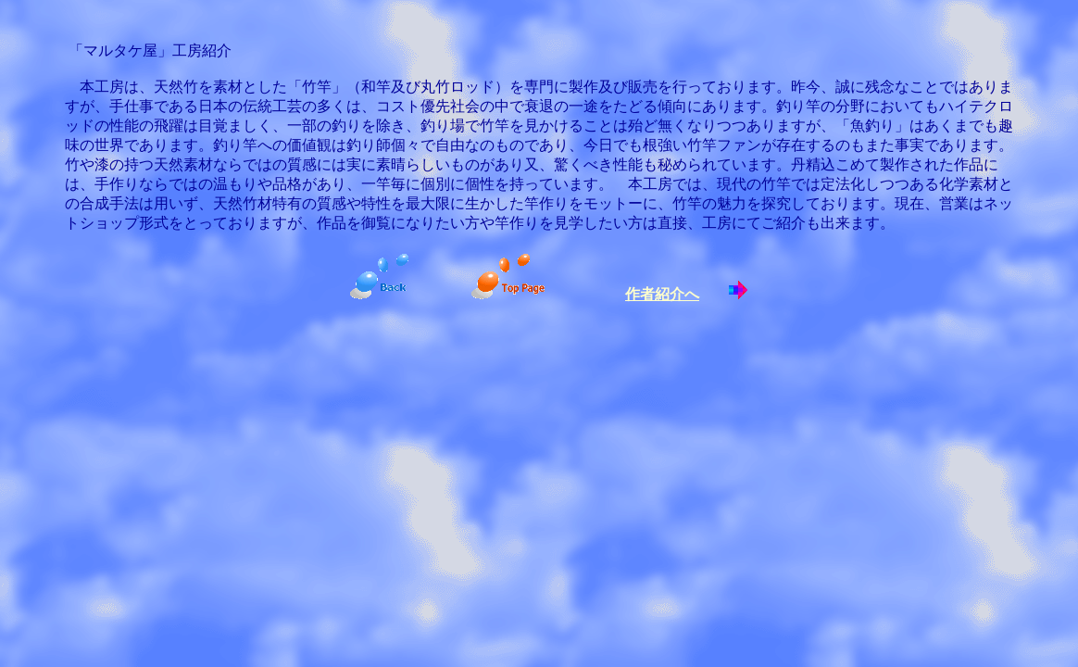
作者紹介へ (662, 294)
